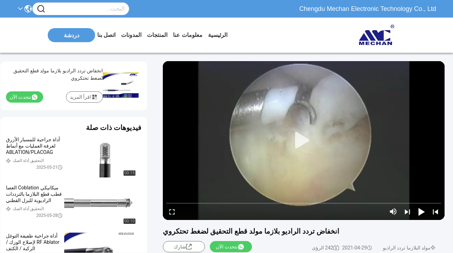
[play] (304, 140)
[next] (407, 211)
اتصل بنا (106, 35)
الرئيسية (217, 35)
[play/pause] (421, 211)
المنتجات (157, 35)
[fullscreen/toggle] (172, 211)
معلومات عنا (187, 35)
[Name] (41, 9)
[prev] (435, 211)
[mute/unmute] (393, 211)
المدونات (131, 35)
